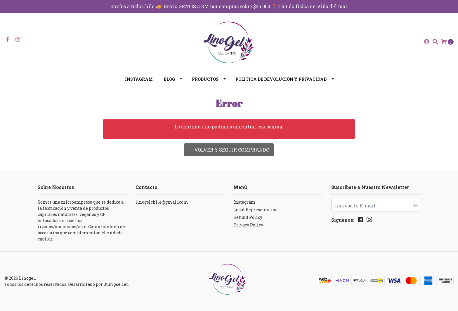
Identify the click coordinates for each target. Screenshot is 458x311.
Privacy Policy (248, 225)
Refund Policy (247, 217)
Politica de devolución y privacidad (281, 79)
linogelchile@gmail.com (162, 202)
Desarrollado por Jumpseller (98, 284)
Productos (205, 79)
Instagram (139, 79)
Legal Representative (255, 209)
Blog (169, 79)
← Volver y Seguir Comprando (228, 150)
